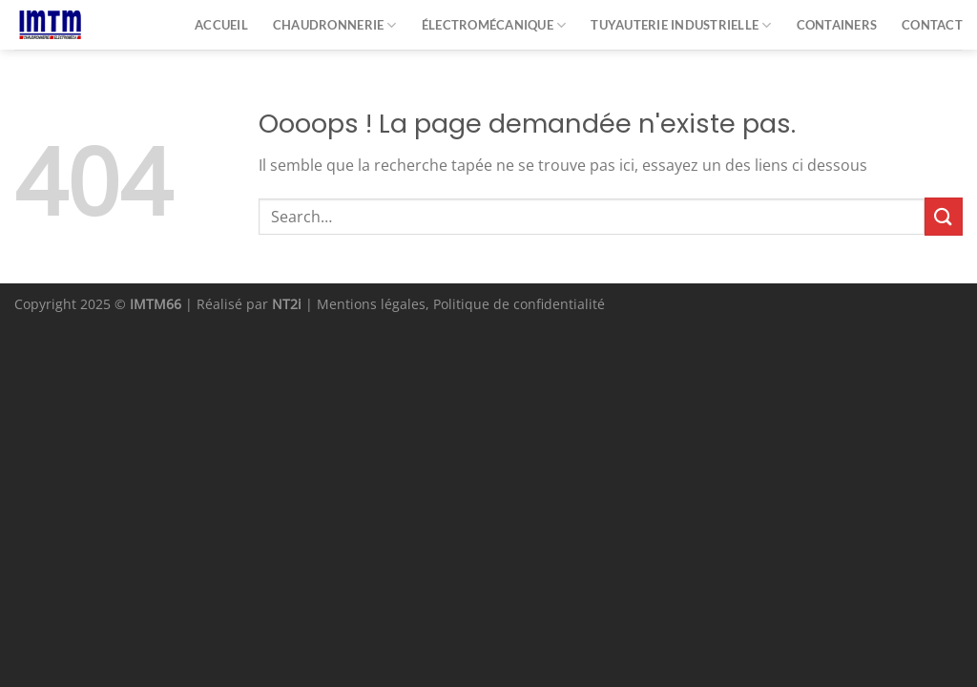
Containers (837, 24)
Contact (932, 24)
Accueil (221, 24)
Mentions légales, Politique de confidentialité (461, 304)
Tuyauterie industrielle (681, 25)
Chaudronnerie (335, 25)
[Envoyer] (944, 216)
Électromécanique (494, 25)
